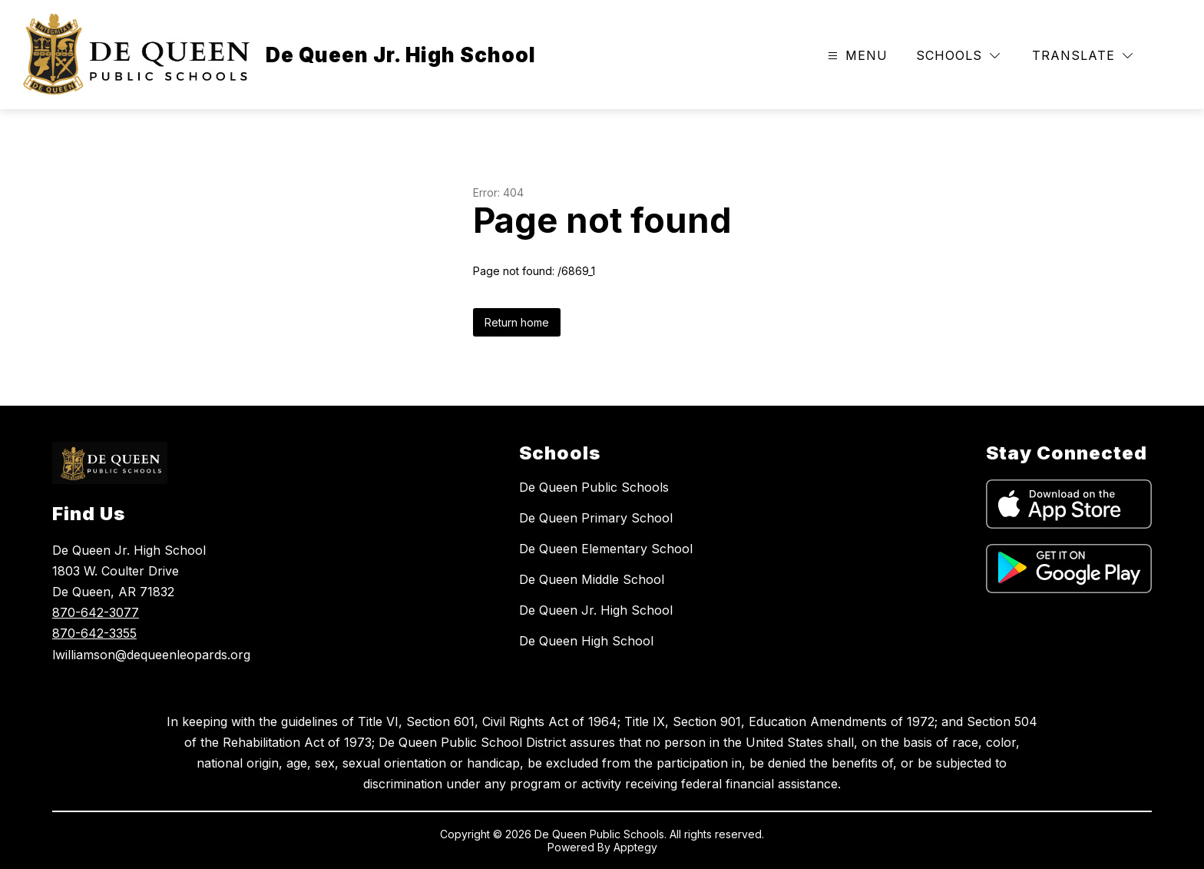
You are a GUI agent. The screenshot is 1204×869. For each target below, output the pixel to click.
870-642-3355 (94, 633)
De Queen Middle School (591, 579)
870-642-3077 (95, 612)
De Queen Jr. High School (596, 610)
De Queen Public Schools (594, 487)
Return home (517, 322)
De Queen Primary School (596, 518)
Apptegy (635, 847)
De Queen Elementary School (606, 548)
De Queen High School (586, 640)
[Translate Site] (1082, 55)
